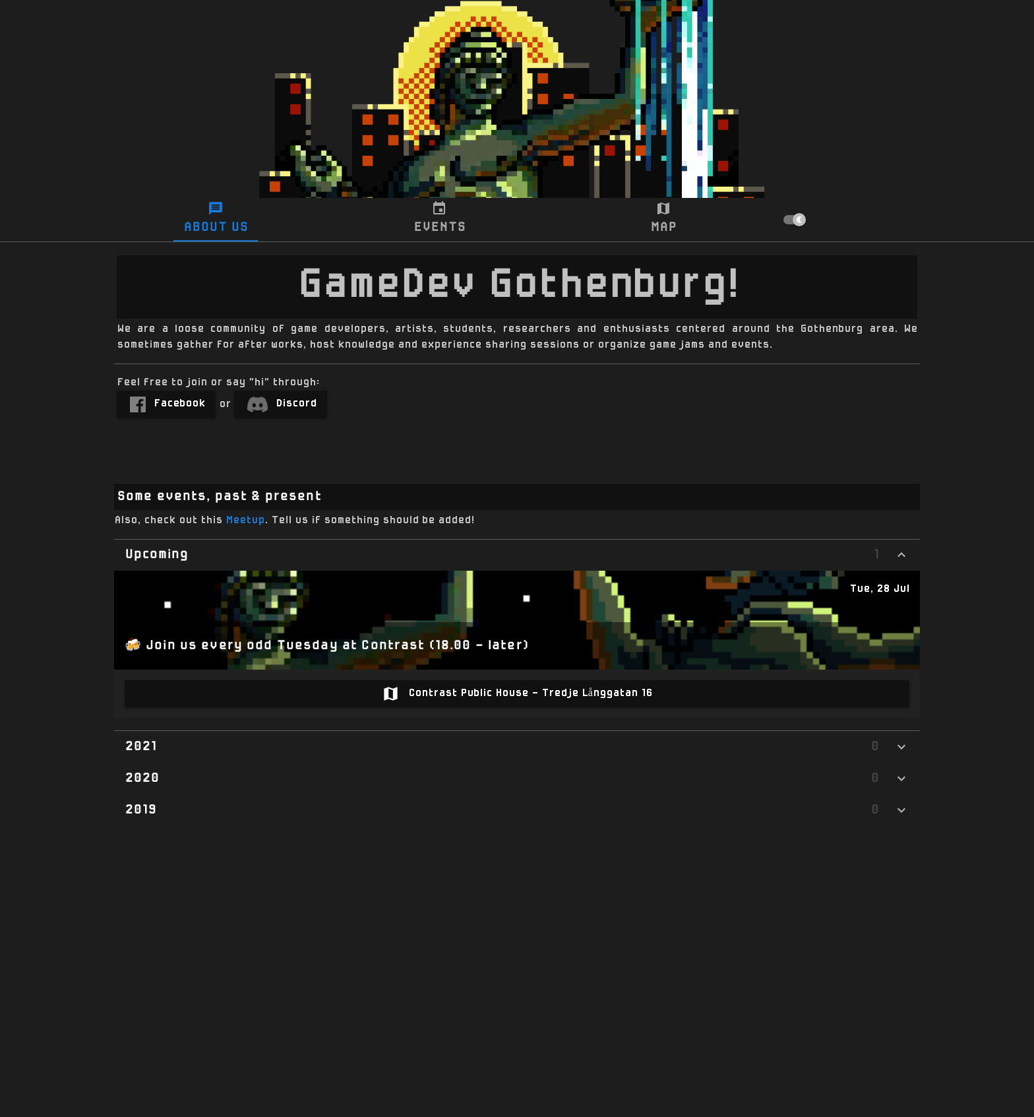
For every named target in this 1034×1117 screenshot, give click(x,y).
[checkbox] (853, 220)
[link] (166, 404)
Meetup (245, 520)
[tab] (216, 219)
